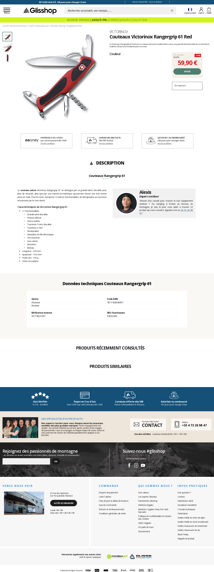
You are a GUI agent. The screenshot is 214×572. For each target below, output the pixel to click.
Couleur (115, 53)
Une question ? (184, 492)
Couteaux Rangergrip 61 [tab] (107, 176)
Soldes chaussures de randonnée (192, 526)
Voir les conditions (48, 143)
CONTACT (152, 425)
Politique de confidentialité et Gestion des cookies (154, 517)
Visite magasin (144, 523)
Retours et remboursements (111, 509)
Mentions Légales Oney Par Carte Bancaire (153, 510)
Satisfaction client (185, 500)
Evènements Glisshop (148, 500)
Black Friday (183, 534)
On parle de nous (146, 527)
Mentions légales (145, 505)
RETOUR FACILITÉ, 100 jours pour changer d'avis (62, 2)
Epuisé (187, 71)
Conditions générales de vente (112, 513)
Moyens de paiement (108, 492)
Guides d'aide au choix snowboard (193, 521)
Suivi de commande (108, 505)
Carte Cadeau (105, 496)
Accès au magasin (63, 503)
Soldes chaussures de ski (189, 530)
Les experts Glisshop (147, 496)
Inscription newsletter (187, 505)
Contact (181, 496)
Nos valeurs (143, 492)
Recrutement (144, 531)
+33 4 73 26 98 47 (194, 425)
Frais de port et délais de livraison (113, 500)
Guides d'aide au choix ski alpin (191, 517)
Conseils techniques (186, 509)
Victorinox (119, 31)
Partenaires (183, 513)
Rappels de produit (186, 538)
